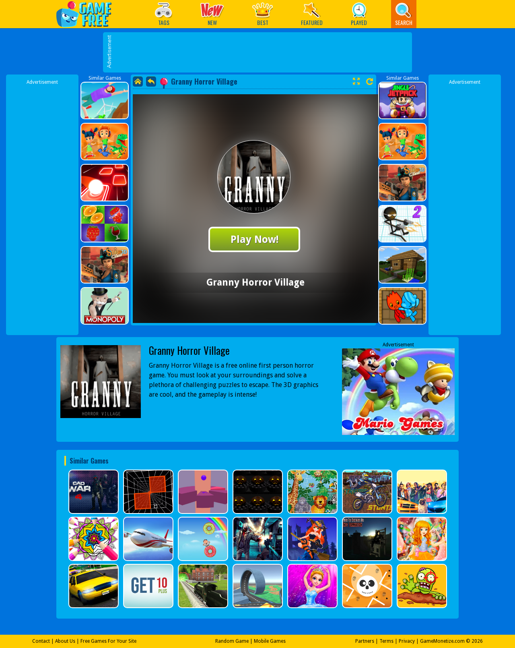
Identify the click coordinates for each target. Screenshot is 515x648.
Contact (41, 641)
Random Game (232, 641)
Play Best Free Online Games (87, 13)
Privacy (407, 641)
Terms (386, 641)
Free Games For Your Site (108, 641)
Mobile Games (270, 641)
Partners (364, 641)
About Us (65, 641)
